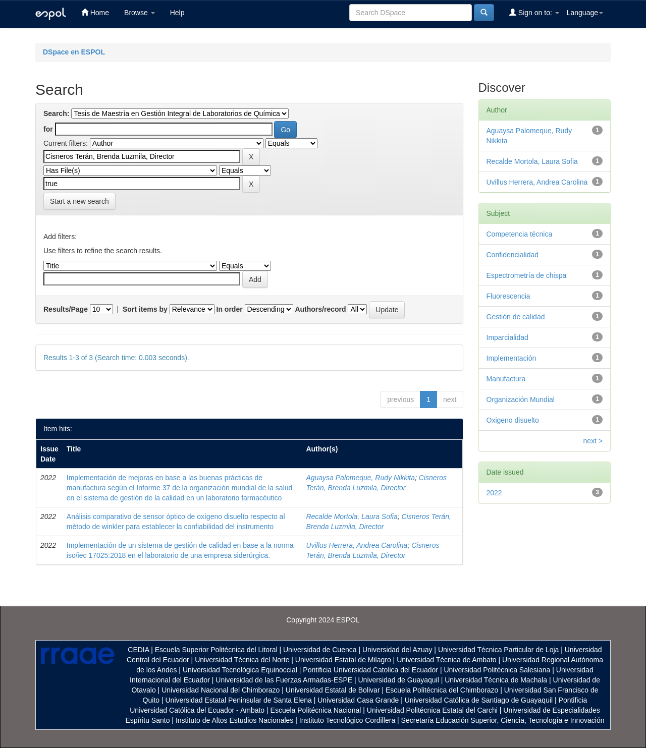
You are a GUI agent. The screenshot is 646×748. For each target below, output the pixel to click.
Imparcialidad (507, 337)
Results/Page (65, 309)
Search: (56, 113)
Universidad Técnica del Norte (242, 660)
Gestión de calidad (516, 317)
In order (230, 309)
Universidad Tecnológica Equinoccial (240, 670)
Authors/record (320, 309)
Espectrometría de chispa (527, 275)
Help (177, 13)
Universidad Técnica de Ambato (446, 660)
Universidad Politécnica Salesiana (497, 670)
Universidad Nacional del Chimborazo (221, 690)
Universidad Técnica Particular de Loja (498, 650)
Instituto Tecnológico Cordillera (347, 720)
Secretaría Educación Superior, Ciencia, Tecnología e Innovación (503, 720)
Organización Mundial (521, 399)
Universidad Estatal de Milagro (343, 660)
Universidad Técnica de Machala (496, 680)
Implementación (511, 358)
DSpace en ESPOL (74, 52)
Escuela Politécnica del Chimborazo (442, 690)
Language (585, 13)
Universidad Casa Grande (359, 700)
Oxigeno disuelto (513, 420)
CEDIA (138, 650)
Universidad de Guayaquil (398, 680)
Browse (139, 13)
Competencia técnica (520, 234)
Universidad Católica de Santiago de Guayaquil (479, 700)
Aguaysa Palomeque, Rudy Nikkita (360, 478)
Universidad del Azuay (397, 650)
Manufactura (506, 379)
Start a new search (79, 201)
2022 (494, 493)
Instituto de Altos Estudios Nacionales (234, 720)
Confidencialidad (513, 255)
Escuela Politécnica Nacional (316, 710)
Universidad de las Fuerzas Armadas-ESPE (284, 680)
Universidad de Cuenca (320, 650)
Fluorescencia (508, 296)
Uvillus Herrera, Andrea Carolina (356, 545)
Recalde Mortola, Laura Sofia (351, 516)
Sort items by (145, 309)
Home (95, 12)
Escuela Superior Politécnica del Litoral (216, 650)
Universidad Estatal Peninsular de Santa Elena (239, 700)
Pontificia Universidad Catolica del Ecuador (370, 670)
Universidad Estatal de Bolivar (333, 690)
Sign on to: (534, 12)
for (48, 129)
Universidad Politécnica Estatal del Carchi (432, 710)
